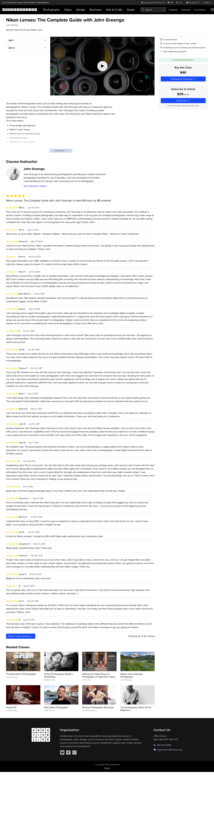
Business (95, 9)
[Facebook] (68, 752)
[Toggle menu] (212, 9)
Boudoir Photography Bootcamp (98, 707)
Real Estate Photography (56, 707)
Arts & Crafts (114, 9)
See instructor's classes (35, 185)
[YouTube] (62, 752)
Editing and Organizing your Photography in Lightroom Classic (98, 675)
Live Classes (200, 9)
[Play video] (102, 66)
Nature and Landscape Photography (131, 675)
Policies (107, 768)
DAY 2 (11, 47)
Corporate (173, 9)
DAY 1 (11, 40)
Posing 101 (11, 707)
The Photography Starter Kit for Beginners (135, 709)
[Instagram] (74, 752)
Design (80, 9)
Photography (51, 9)
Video (68, 9)
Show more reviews (20, 636)
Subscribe (185, 9)
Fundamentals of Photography (21, 674)
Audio (130, 9)
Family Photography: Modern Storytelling (58, 675)
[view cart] (180, 2)
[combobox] (153, 9)
